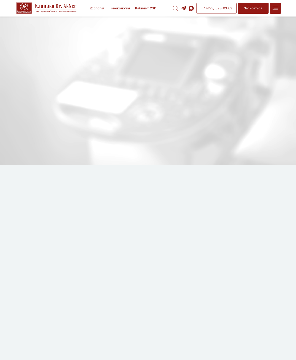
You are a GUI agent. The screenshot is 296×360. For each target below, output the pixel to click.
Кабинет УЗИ (145, 8)
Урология (97, 8)
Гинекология (120, 8)
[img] (275, 8)
